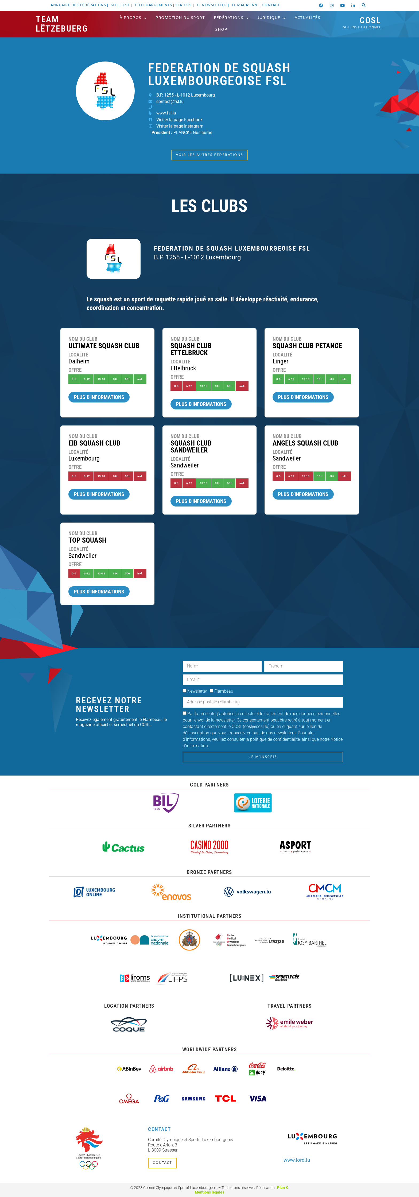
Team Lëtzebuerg (62, 24)
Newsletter (197, 690)
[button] (364, 5)
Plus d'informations (99, 397)
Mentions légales (209, 1192)
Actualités (307, 18)
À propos (133, 18)
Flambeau (223, 690)
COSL (362, 22)
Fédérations (231, 18)
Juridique (271, 18)
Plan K (282, 1187)
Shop (221, 29)
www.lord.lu (297, 1160)
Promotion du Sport (180, 18)
